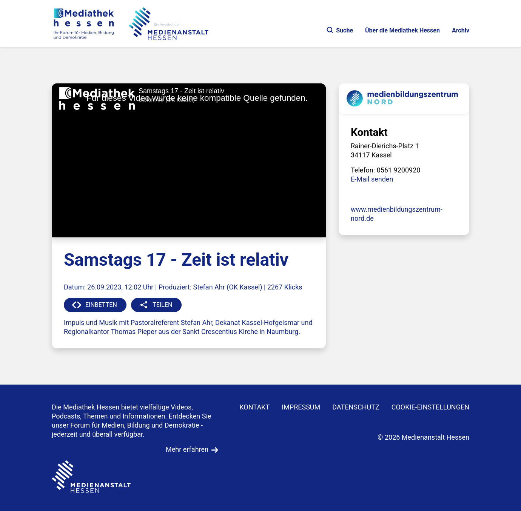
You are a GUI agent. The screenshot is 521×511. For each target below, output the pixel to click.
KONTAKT (254, 407)
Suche (340, 30)
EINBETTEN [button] (101, 304)
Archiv (460, 30)
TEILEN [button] (162, 304)
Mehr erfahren (187, 449)
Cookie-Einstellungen (430, 407)
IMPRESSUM (301, 407)
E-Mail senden (372, 179)
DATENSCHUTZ (355, 407)
